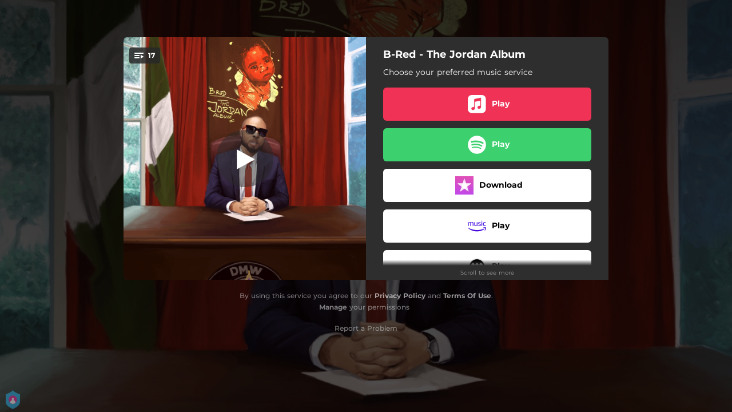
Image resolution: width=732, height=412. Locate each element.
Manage (333, 307)
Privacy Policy (400, 295)
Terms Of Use (467, 295)
